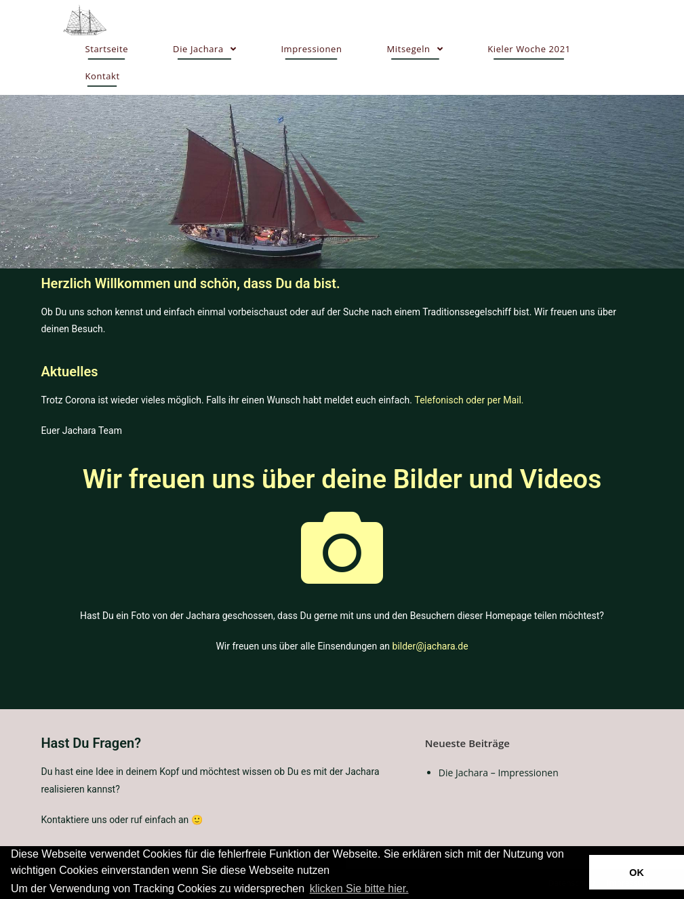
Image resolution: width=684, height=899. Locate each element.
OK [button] (636, 872)
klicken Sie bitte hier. (359, 888)
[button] (416, 889)
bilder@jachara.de (430, 646)
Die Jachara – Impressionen (499, 772)
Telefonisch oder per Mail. (468, 400)
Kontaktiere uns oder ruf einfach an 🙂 (121, 819)
